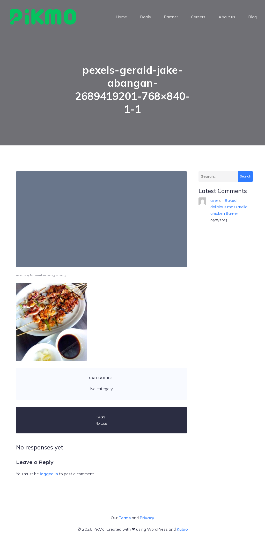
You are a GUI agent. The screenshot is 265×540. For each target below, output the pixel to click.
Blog (252, 16)
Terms (125, 517)
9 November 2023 (41, 275)
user (19, 275)
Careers (198, 16)
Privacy (147, 517)
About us (226, 16)
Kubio (182, 529)
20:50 (64, 275)
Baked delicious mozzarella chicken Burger (228, 207)
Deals (145, 16)
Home (121, 16)
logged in (49, 473)
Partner (171, 16)
